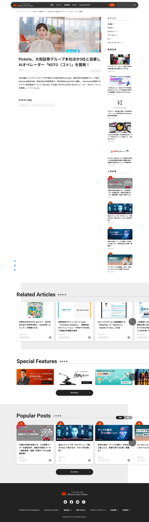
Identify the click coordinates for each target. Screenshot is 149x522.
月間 (120, 417)
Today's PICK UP (95, 71)
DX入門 (110, 28)
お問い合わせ (80, 510)
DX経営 (110, 24)
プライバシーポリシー (97, 510)
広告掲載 (113, 510)
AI (108, 39)
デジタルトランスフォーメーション (44, 105)
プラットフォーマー (114, 42)
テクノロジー (112, 35)
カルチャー (111, 31)
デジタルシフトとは (50, 510)
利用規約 (125, 510)
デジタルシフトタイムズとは (28, 510)
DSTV (111, 5)
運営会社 (67, 510)
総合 (128, 417)
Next (132, 321)
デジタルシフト (25, 105)
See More (74, 393)
